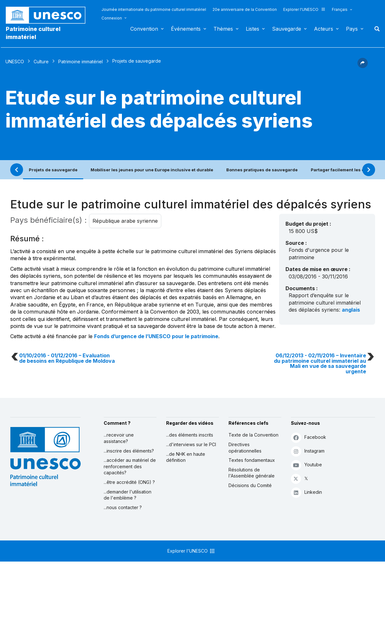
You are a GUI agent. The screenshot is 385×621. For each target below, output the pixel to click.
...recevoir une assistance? (119, 438)
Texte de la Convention (253, 435)
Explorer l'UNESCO (304, 9)
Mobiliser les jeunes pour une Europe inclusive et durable (152, 169)
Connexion (111, 18)
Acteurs (323, 29)
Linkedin (306, 492)
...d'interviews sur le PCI (191, 444)
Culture (41, 61)
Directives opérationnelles (245, 448)
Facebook (308, 437)
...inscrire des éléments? (129, 451)
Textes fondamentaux (252, 460)
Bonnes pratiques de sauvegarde (262, 169)
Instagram (308, 451)
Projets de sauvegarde (53, 169)
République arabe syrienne (125, 221)
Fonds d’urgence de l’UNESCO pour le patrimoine (156, 336)
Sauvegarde (286, 29)
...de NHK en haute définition (185, 457)
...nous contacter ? (123, 507)
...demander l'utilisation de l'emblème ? (127, 495)
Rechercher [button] (375, 29)
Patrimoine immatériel (80, 61)
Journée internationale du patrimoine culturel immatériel (153, 9)
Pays (352, 29)
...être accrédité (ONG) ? (129, 482)
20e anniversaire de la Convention (245, 9)
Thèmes (223, 29)
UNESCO (14, 61)
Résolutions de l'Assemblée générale (252, 473)
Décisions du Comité (250, 485)
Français (340, 9)
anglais (351, 310)
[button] (362, 66)
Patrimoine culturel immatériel (33, 33)
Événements (186, 29)
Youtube (306, 465)
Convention (144, 29)
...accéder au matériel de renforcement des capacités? (130, 466)
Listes (252, 29)
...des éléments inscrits (189, 435)
